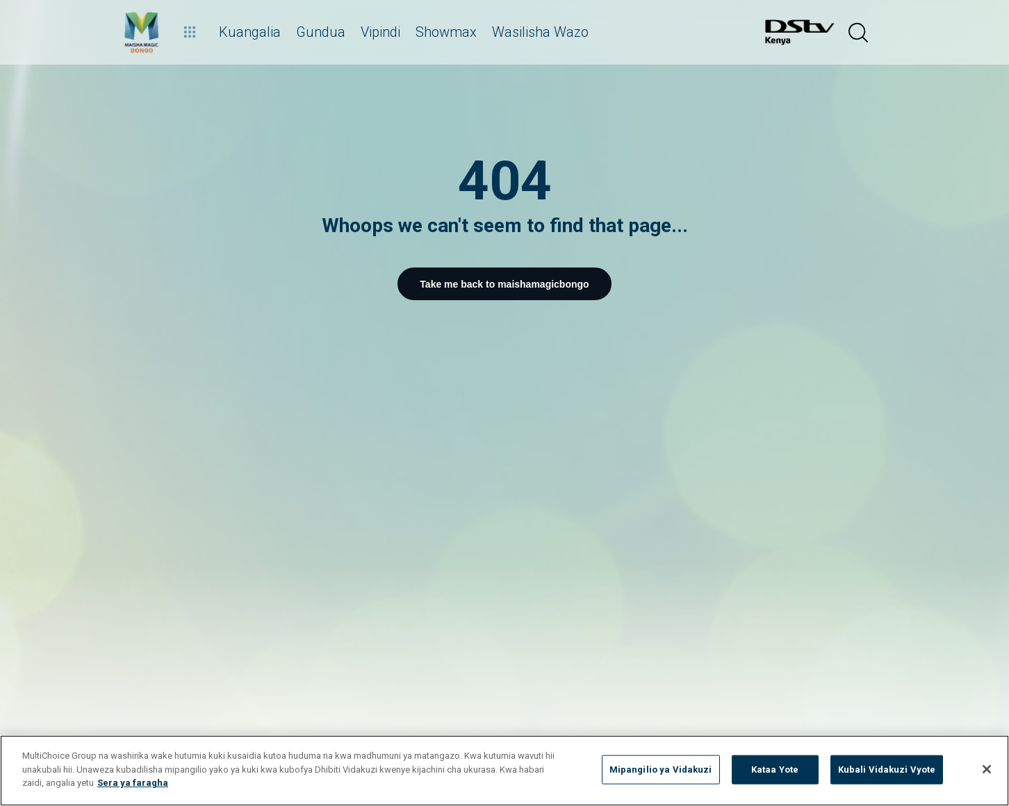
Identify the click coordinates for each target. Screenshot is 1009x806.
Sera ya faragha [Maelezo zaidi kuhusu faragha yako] (132, 783)
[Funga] (986, 769)
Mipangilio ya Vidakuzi (660, 769)
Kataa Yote (774, 769)
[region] (504, 770)
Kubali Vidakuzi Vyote (887, 769)
